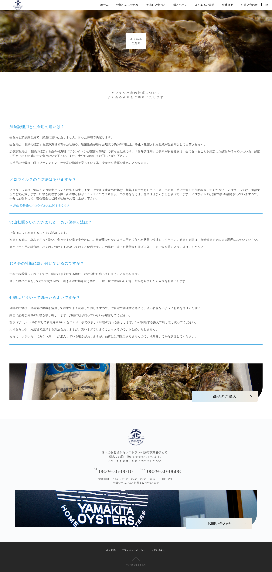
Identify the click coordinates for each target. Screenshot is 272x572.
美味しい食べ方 (156, 4)
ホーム (104, 4)
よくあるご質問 (205, 4)
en (266, 4)
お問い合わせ (249, 4)
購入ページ (180, 4)
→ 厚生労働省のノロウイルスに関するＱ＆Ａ (39, 205)
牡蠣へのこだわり (127, 4)
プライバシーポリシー (133, 550)
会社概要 (227, 4)
